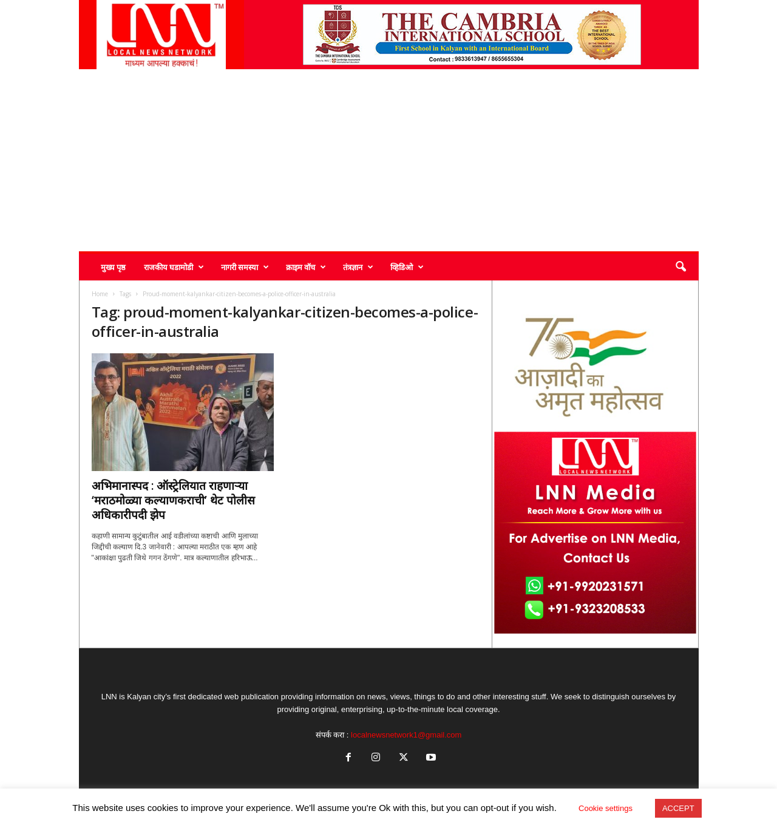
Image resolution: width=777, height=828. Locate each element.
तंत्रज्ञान (358, 267)
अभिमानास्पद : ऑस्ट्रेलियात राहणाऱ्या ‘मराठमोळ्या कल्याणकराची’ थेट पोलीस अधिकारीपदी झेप (173, 500)
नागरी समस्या (245, 267)
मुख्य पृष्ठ (113, 267)
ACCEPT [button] (678, 808)
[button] (680, 267)
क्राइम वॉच (306, 267)
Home (100, 294)
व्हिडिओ (407, 267)
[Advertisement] (389, 160)
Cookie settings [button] (606, 808)
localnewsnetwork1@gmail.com (406, 734)
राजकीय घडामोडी (174, 267)
